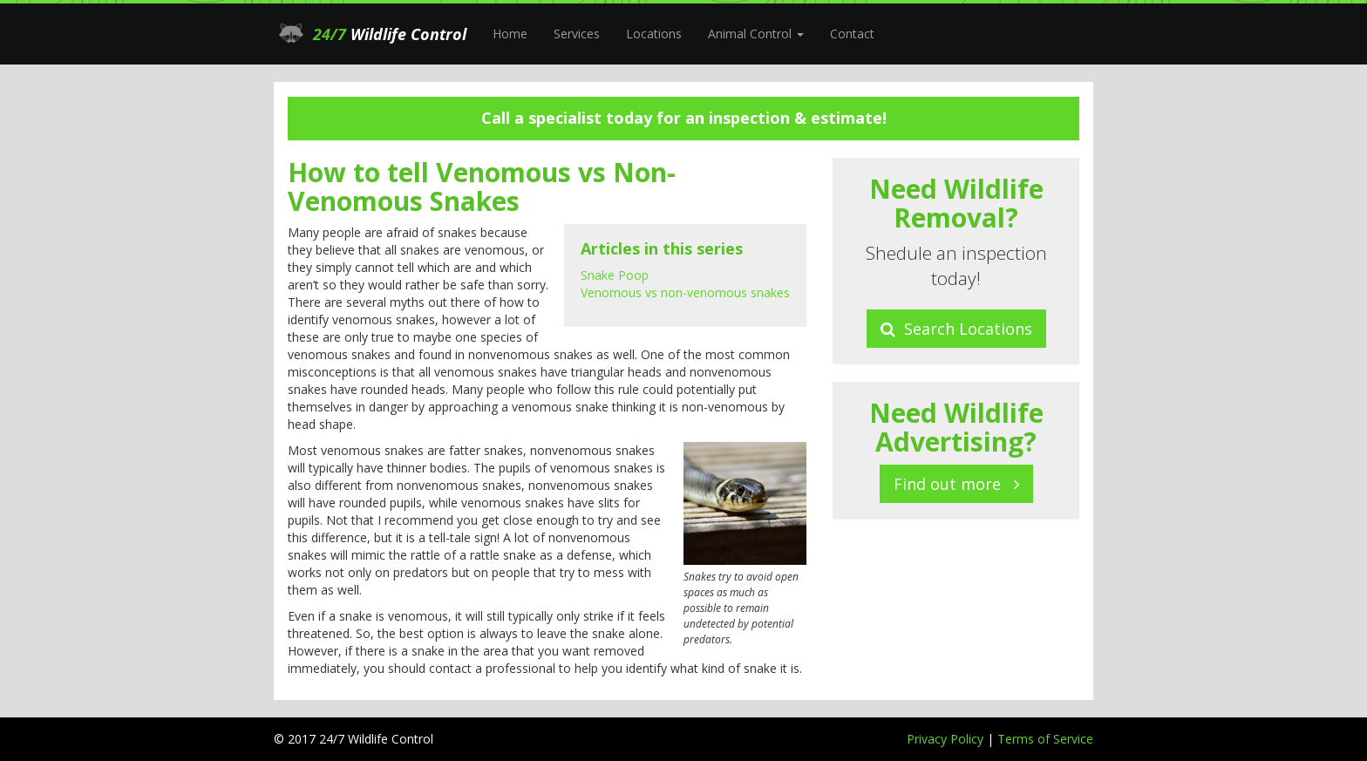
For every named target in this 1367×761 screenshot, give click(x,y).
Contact (852, 33)
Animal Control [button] (756, 33)
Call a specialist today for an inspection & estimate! (684, 117)
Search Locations (956, 328)
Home (510, 33)
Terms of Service (1045, 738)
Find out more (956, 483)
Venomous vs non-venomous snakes (685, 292)
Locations (654, 33)
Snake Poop (615, 275)
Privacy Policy (947, 738)
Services (577, 33)
